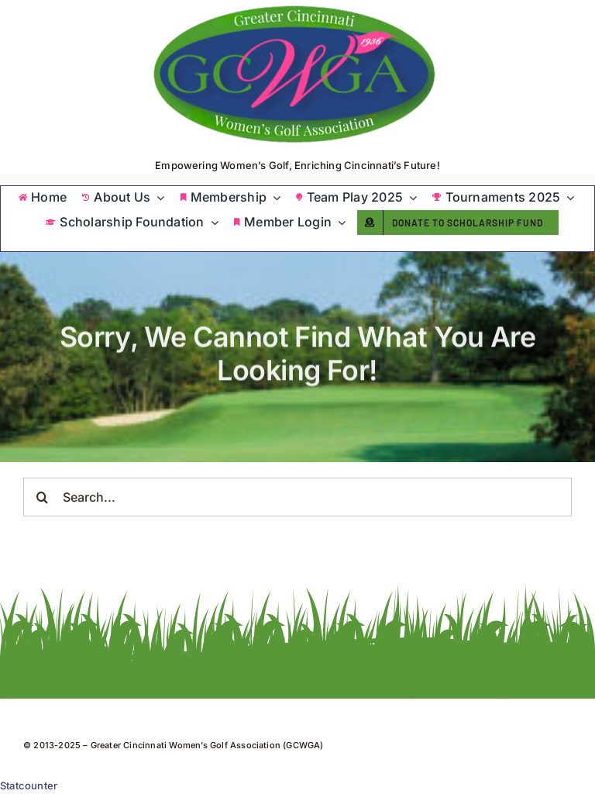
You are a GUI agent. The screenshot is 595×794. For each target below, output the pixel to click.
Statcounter (28, 785)
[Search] (42, 497)
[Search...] (297, 497)
